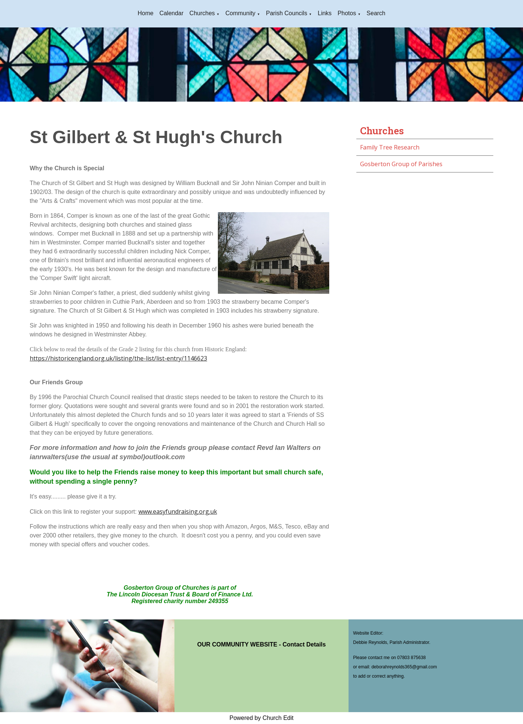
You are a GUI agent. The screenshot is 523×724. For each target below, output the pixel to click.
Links (324, 13)
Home (146, 13)
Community (240, 13)
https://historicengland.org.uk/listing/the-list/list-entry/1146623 (118, 358)
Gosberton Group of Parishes (401, 164)
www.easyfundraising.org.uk (177, 511)
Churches (202, 13)
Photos (346, 13)
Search (376, 13)
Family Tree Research (389, 147)
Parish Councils (286, 13)
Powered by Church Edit (261, 718)
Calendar (171, 13)
